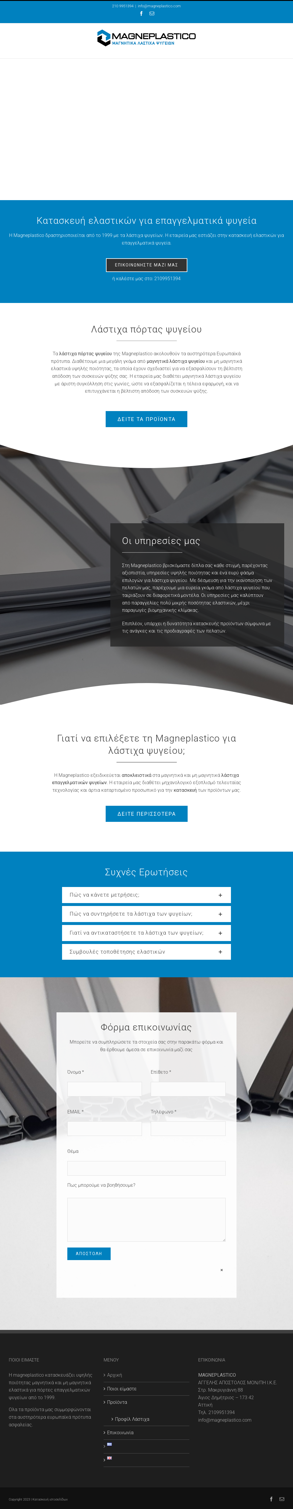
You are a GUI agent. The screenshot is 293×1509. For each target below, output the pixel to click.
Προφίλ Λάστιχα (132, 1419)
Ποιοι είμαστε (122, 1389)
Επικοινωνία (120, 1432)
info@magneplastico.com (159, 6)
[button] (146, 895)
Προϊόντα (117, 1402)
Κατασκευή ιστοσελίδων (50, 1499)
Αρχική (114, 1375)
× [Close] (221, 1269)
